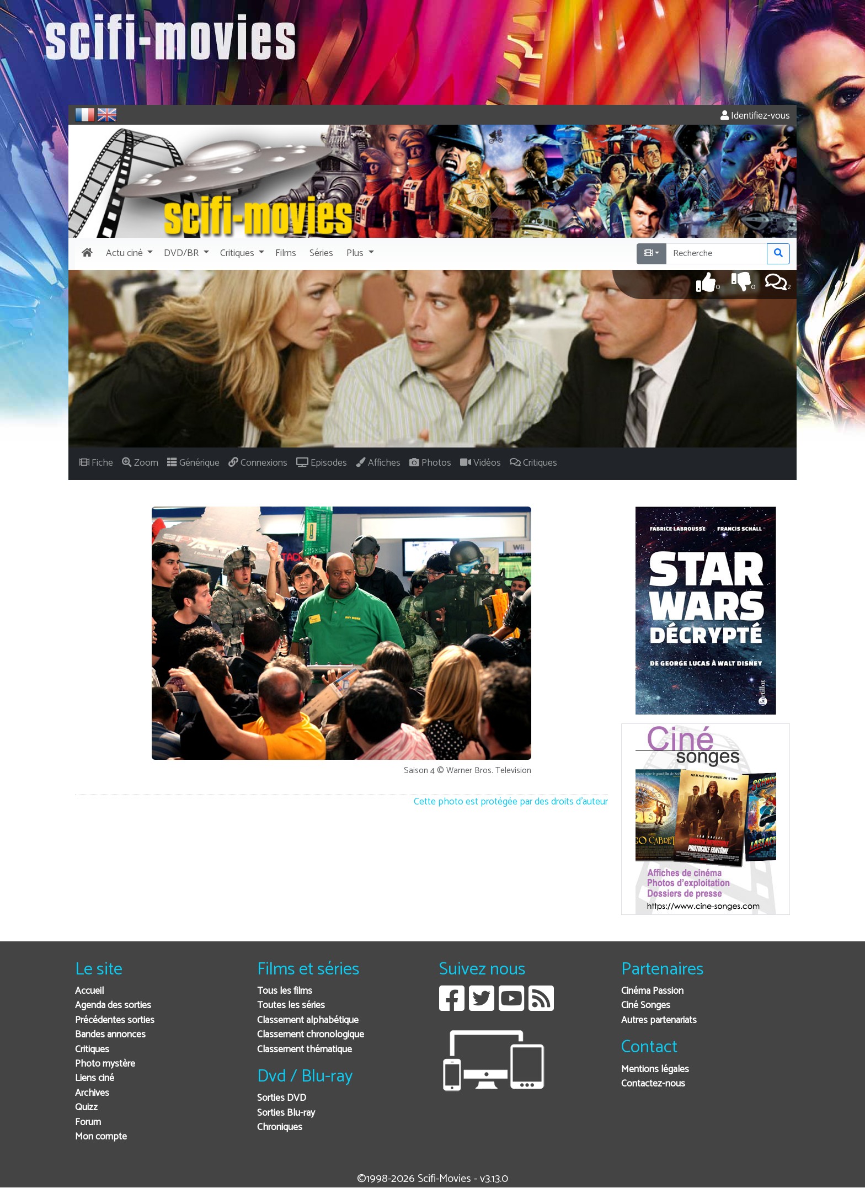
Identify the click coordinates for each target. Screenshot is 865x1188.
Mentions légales (655, 1070)
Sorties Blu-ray (286, 1113)
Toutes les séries (291, 1006)
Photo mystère (105, 1064)
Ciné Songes (645, 1006)
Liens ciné (94, 1078)
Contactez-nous (653, 1084)
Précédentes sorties (114, 1021)
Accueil (89, 991)
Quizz (86, 1108)
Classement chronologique (310, 1035)
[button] (128, 253)
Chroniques (279, 1128)
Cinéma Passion (652, 991)
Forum (88, 1123)
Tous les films (284, 991)
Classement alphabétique (308, 1021)
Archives (92, 1093)
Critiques (92, 1050)
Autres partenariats (659, 1021)
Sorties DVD (281, 1098)
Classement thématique (304, 1050)
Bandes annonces (110, 1035)
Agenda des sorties (113, 1006)
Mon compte (101, 1137)
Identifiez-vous (755, 116)
